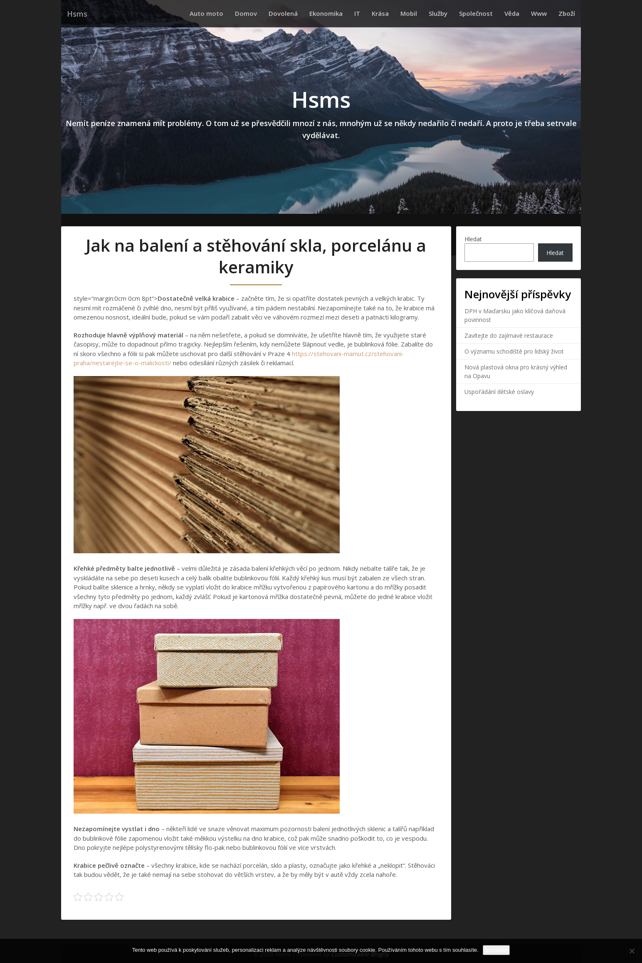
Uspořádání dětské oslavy (499, 392)
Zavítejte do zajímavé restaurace (508, 335)
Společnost (487, 13)
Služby (453, 13)
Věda (520, 13)
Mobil (427, 13)
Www (544, 13)
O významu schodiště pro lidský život (514, 351)
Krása (401, 13)
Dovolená (314, 13)
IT (382, 13)
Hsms (76, 13)
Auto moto (245, 13)
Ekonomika (354, 13)
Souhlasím (496, 950)
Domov (281, 13)
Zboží (568, 13)
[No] (631, 951)
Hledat (473, 239)
